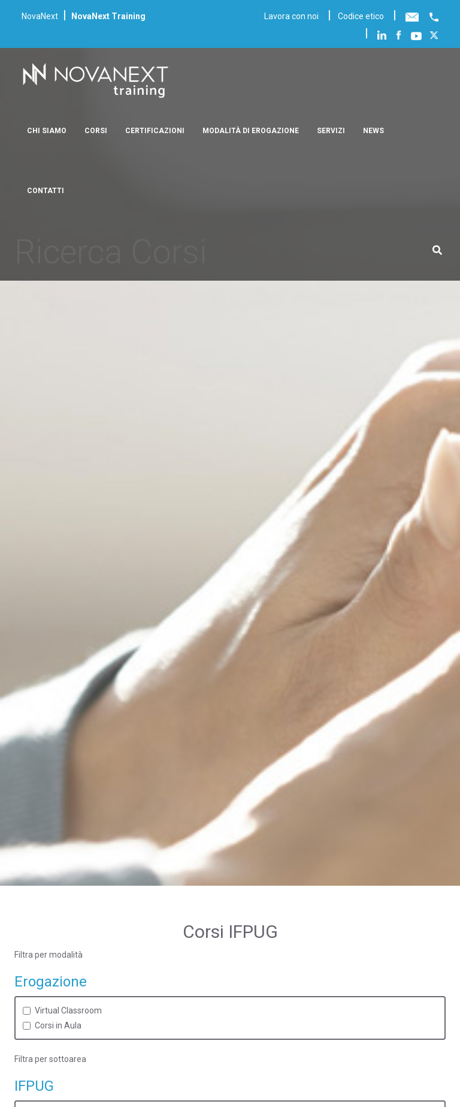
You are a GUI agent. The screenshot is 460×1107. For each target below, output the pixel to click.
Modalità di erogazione (250, 131)
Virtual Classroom (68, 1010)
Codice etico (361, 16)
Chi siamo (46, 131)
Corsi (95, 131)
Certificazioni (154, 131)
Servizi (331, 131)
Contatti (45, 190)
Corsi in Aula (58, 1025)
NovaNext (40, 16)
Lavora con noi (291, 16)
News (373, 131)
